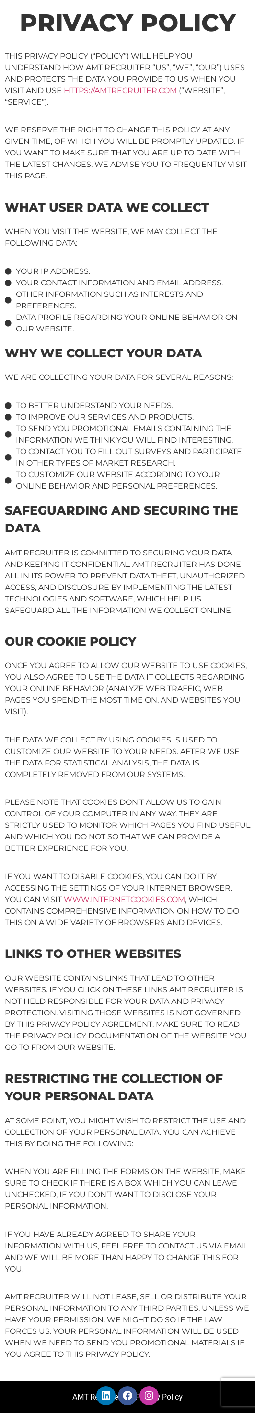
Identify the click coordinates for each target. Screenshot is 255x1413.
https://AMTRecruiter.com (120, 90)
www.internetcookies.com (124, 899)
